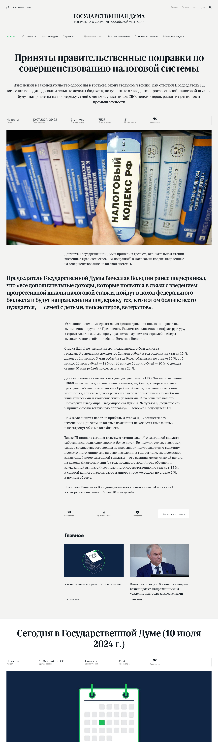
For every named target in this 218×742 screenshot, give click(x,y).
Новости (12, 119)
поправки (121, 258)
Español (186, 6)
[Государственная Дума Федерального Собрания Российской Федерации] (109, 18)
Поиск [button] (210, 7)
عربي (203, 6)
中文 (195, 6)
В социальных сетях (21, 6)
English (174, 6)
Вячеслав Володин (129, 278)
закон (138, 437)
